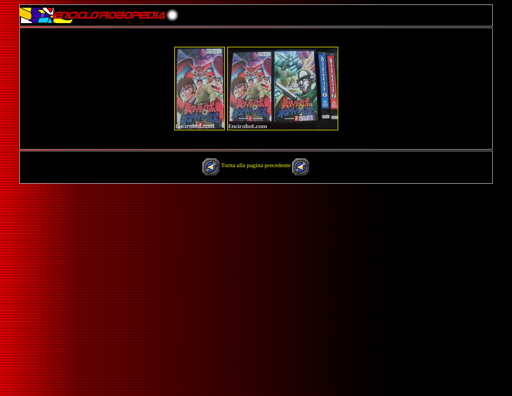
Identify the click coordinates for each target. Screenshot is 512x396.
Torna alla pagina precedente (256, 165)
